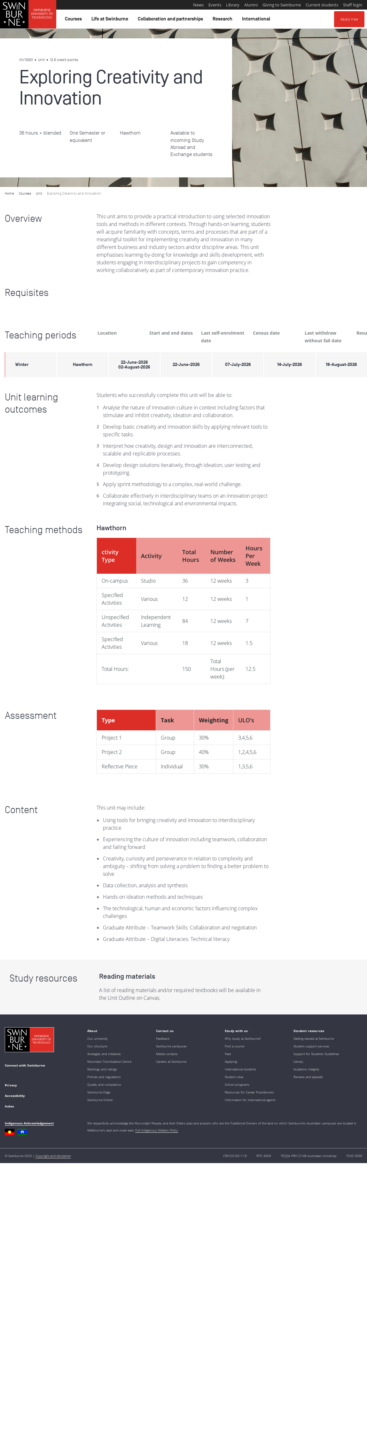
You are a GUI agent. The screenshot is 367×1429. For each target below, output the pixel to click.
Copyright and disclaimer (53, 1155)
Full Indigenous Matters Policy (156, 1130)
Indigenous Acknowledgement (29, 1123)
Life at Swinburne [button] (110, 20)
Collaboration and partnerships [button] (171, 20)
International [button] (257, 20)
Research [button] (223, 20)
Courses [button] (74, 20)
